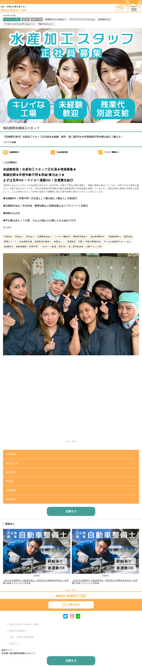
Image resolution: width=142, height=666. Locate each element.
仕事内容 (11, 454)
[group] (36, 556)
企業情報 (11, 490)
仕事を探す (74, 604)
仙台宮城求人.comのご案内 (24, 624)
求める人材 (12, 463)
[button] (67, 441)
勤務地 (9, 481)
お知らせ (14, 643)
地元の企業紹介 (17, 630)
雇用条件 (11, 472)
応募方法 (11, 499)
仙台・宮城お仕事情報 (21, 637)
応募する (71, 511)
